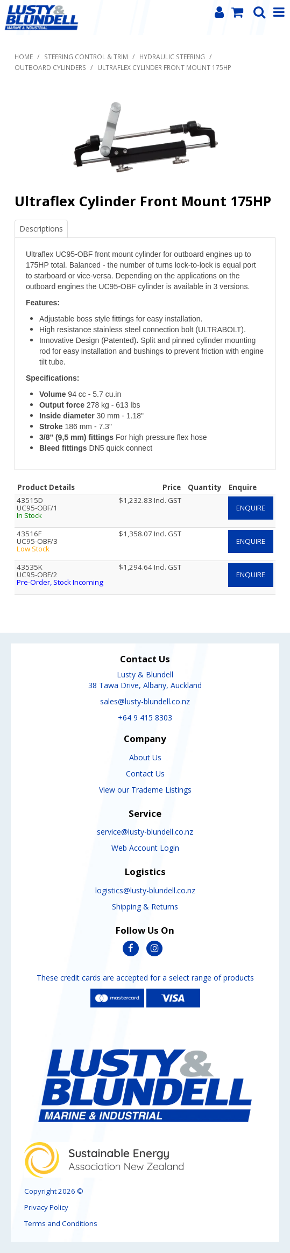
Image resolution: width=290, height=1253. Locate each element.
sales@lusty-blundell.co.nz (145, 701)
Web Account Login (145, 848)
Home (24, 56)
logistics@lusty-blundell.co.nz (145, 890)
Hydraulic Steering (172, 56)
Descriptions (41, 228)
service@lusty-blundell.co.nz (145, 832)
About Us (145, 757)
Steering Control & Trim (86, 56)
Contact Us (145, 773)
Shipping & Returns (145, 906)
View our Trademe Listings (145, 790)
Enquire (250, 508)
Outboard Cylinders (50, 67)
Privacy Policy (46, 1207)
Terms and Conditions (60, 1223)
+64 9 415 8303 (145, 717)
